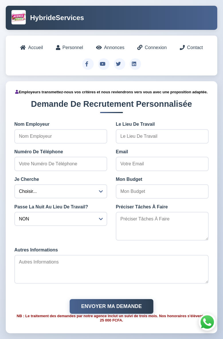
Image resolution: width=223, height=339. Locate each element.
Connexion (152, 47)
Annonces (110, 47)
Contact (191, 47)
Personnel (69, 47)
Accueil (31, 47)
